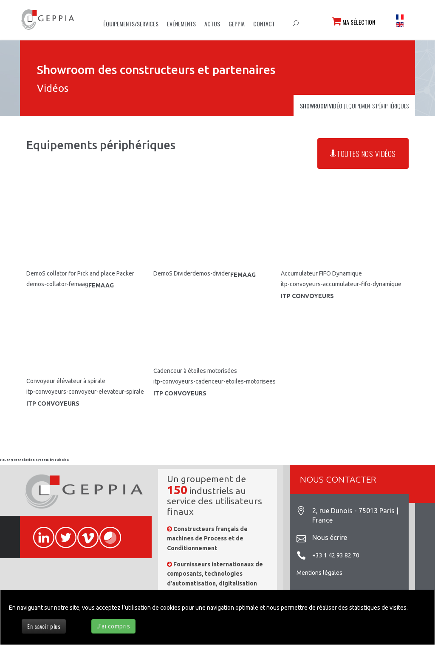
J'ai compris (113, 626)
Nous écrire (329, 537)
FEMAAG (101, 285)
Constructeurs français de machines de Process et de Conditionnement (207, 538)
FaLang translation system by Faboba (34, 460)
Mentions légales (319, 572)
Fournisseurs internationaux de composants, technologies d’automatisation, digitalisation (215, 574)
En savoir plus (43, 626)
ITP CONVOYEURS (307, 296)
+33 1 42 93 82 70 (335, 555)
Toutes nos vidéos (363, 153)
